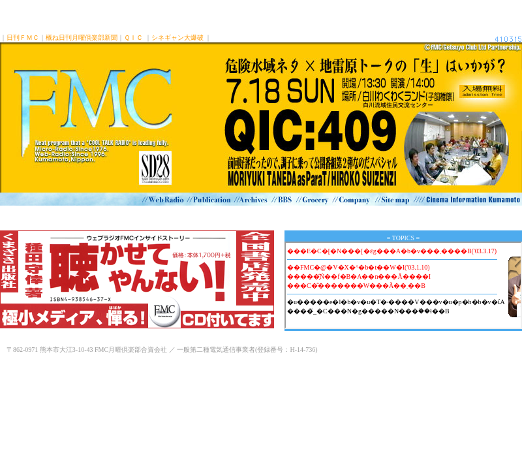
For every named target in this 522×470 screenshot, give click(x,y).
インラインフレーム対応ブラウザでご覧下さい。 (403, 285)
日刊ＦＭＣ (23, 37)
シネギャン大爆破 (177, 37)
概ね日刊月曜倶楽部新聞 (81, 37)
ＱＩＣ (133, 37)
